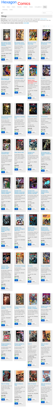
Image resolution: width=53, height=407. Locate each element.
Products (25, 6)
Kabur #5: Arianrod (32, 383)
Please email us (44, 18)
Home (3, 6)
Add (3, 59)
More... (7, 59)
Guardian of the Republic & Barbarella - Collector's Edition (6, 192)
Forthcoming (4, 9)
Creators (13, 6)
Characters (19, 6)
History (8, 6)
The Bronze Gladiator (19, 78)
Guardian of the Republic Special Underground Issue (45, 229)
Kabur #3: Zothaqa (5, 383)
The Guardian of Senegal (20, 265)
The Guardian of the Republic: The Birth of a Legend (46, 153)
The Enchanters (44, 116)
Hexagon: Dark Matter (45, 265)
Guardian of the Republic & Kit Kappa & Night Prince (20, 229)
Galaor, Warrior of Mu (19, 152)
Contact (11, 9)
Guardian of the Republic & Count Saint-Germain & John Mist (33, 192)
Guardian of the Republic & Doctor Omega (45, 192)
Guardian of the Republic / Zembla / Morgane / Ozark (5, 267)
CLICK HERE (26, 23)
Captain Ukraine (31, 78)
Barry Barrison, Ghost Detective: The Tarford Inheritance (6, 44)
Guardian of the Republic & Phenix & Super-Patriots (32, 229)
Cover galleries (38, 6)
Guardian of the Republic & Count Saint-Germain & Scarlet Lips (20, 192)
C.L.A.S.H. (43, 78)
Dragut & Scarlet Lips (32, 116)
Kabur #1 (30, 343)
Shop (45, 6)
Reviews (31, 6)
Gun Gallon (30, 265)
